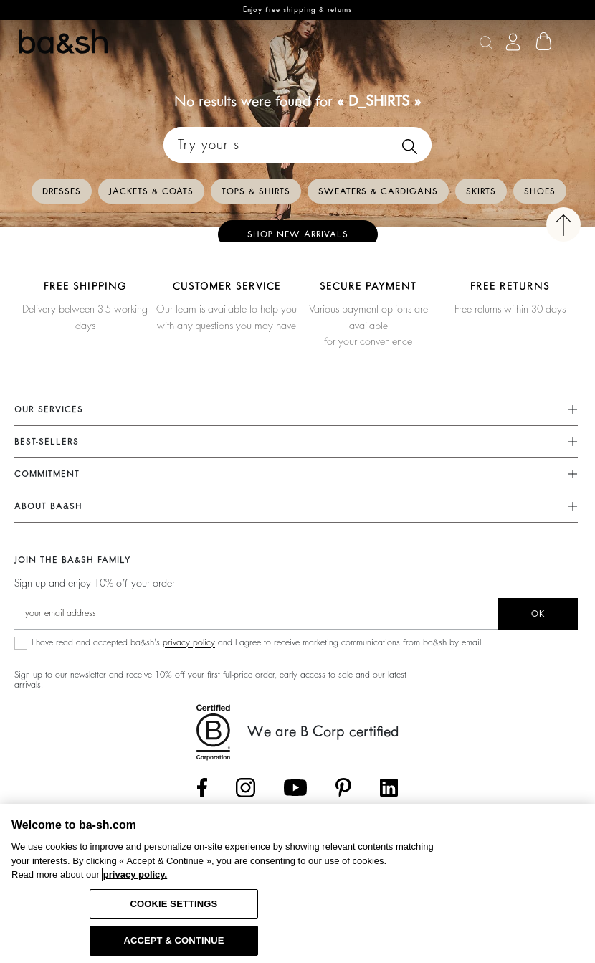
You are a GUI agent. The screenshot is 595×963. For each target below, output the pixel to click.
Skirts (481, 191)
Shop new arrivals (297, 234)
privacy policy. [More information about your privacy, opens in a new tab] (135, 874)
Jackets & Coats (151, 191)
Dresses (61, 191)
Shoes (540, 191)
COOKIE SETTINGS (174, 903)
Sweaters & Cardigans (378, 191)
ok (538, 613)
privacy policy (189, 642)
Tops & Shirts (256, 191)
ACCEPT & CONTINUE (173, 940)
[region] (297, 883)
